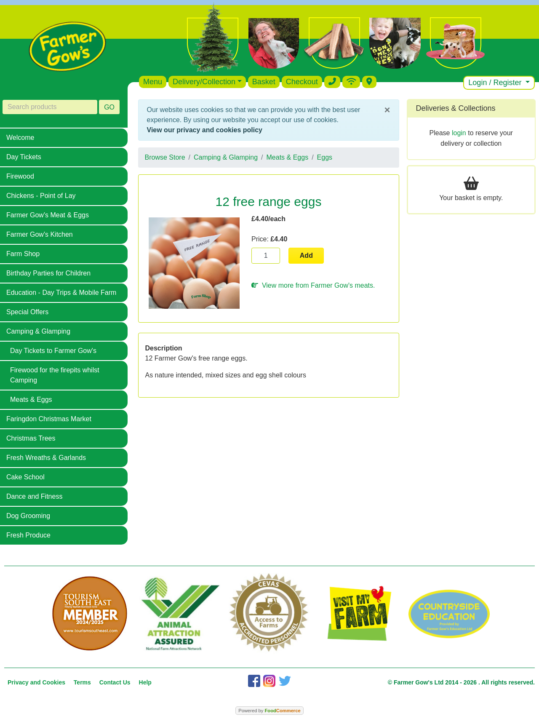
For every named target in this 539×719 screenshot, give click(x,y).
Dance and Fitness (34, 496)
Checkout (302, 82)
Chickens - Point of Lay (41, 195)
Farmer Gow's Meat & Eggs (47, 215)
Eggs (324, 157)
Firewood (20, 176)
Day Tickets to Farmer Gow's (53, 350)
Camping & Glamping (38, 331)
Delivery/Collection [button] (204, 82)
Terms (82, 682)
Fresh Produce (28, 535)
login (459, 132)
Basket (263, 82)
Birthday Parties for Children (48, 273)
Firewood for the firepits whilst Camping (54, 375)
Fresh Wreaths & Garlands (46, 457)
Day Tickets (23, 156)
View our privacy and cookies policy (204, 130)
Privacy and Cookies (36, 682)
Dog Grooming (28, 515)
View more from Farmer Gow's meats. (313, 285)
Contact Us (115, 682)
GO (109, 107)
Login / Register (495, 82)
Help (145, 682)
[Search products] (50, 107)
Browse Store (165, 157)
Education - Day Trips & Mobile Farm (61, 292)
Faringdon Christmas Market (48, 418)
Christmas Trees (30, 438)
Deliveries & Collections (456, 108)
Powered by (269, 710)
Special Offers (27, 311)
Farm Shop (23, 253)
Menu (152, 82)
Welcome (20, 137)
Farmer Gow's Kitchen (39, 234)
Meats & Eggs (31, 399)
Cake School (25, 477)
